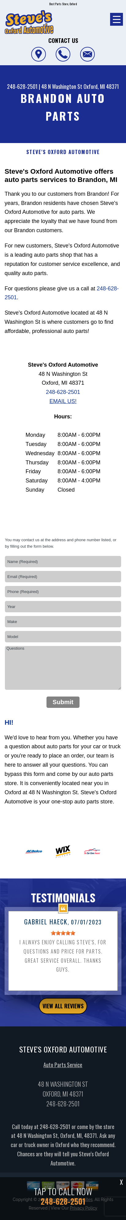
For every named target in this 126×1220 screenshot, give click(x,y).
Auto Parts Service (62, 1072)
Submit (63, 702)
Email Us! (63, 401)
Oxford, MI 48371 (101, 86)
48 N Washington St (61, 86)
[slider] (63, 940)
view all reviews (63, 1013)
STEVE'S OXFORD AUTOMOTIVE (63, 152)
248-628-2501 (22, 86)
